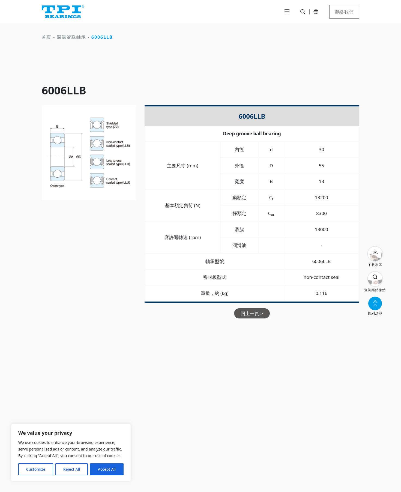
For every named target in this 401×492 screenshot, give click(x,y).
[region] (71, 452)
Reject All (71, 469)
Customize (35, 469)
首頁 (47, 37)
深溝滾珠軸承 (71, 37)
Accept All (107, 469)
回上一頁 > (252, 313)
